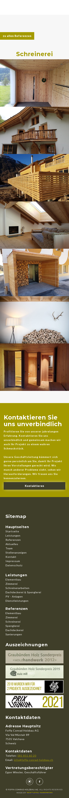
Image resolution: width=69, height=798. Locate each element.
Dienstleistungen (17, 600)
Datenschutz (14, 565)
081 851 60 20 (26, 755)
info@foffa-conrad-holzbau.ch (33, 759)
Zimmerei (12, 583)
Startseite (12, 531)
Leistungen (13, 535)
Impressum (13, 561)
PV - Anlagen (14, 596)
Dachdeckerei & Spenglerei (23, 592)
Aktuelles (12, 544)
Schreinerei (13, 621)
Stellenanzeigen (16, 552)
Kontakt (11, 556)
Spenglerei (13, 625)
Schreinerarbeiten (17, 588)
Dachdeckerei (15, 630)
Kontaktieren (34, 485)
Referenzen (13, 539)
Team (9, 548)
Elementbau (13, 579)
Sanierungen (14, 634)
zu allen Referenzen (17, 35)
